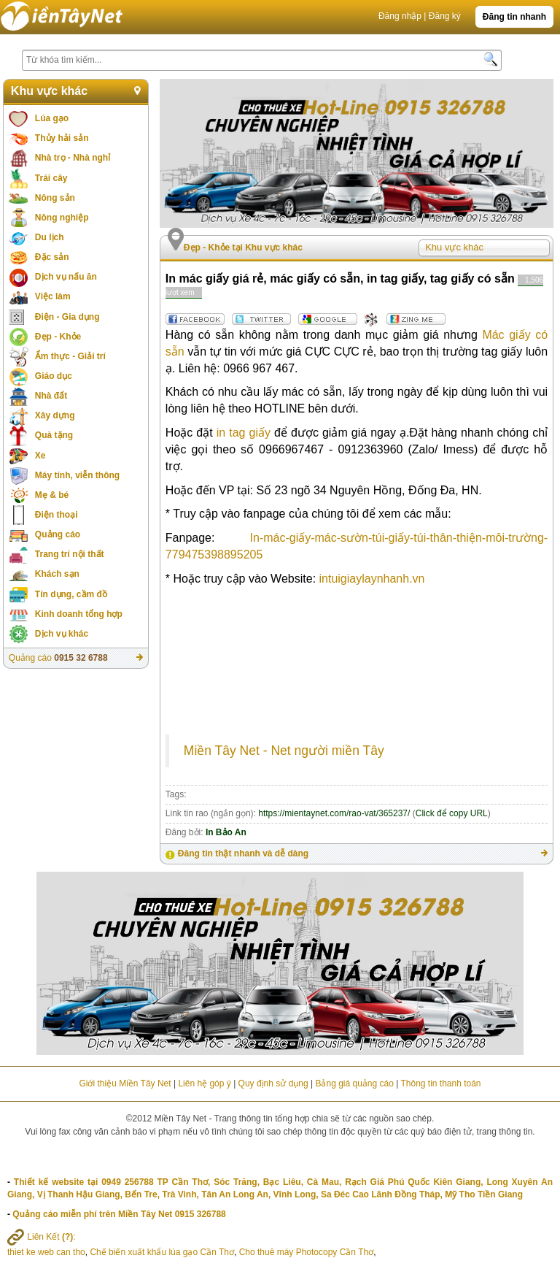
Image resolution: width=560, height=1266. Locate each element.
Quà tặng (54, 435)
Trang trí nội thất (69, 554)
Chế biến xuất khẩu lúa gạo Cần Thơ (162, 1252)
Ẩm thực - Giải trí (70, 356)
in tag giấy (244, 432)
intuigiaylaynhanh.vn (372, 578)
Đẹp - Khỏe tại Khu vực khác (243, 247)
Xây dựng (55, 415)
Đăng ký (445, 16)
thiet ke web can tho (46, 1252)
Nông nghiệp (62, 217)
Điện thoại (56, 515)
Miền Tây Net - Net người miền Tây (284, 750)
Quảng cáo (57, 534)
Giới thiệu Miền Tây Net (125, 1083)
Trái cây (51, 178)
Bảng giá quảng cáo (354, 1083)
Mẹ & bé (52, 495)
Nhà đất (51, 396)
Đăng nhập (399, 16)
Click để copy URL (452, 813)
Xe (40, 455)
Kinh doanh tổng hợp (78, 614)
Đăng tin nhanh (514, 17)
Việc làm (53, 296)
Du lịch (49, 237)
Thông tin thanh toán (440, 1083)
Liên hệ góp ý (204, 1083)
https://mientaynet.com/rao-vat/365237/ (334, 813)
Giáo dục (53, 376)
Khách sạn (57, 574)
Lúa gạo (52, 118)
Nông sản (55, 198)
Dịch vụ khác (61, 634)
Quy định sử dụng (273, 1083)
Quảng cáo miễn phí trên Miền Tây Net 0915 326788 (118, 1214)
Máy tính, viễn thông (77, 475)
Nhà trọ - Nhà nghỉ (72, 158)
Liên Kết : (41, 1237)
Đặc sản (52, 257)
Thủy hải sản (62, 138)
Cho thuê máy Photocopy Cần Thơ (306, 1252)
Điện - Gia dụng (67, 317)
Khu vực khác (49, 91)
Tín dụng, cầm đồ (71, 594)
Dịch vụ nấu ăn (66, 277)
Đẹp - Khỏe (58, 336)
